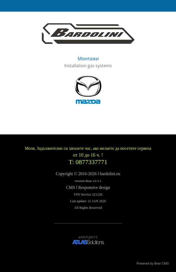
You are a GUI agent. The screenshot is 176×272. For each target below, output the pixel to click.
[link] (88, 33)
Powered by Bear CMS (153, 263)
